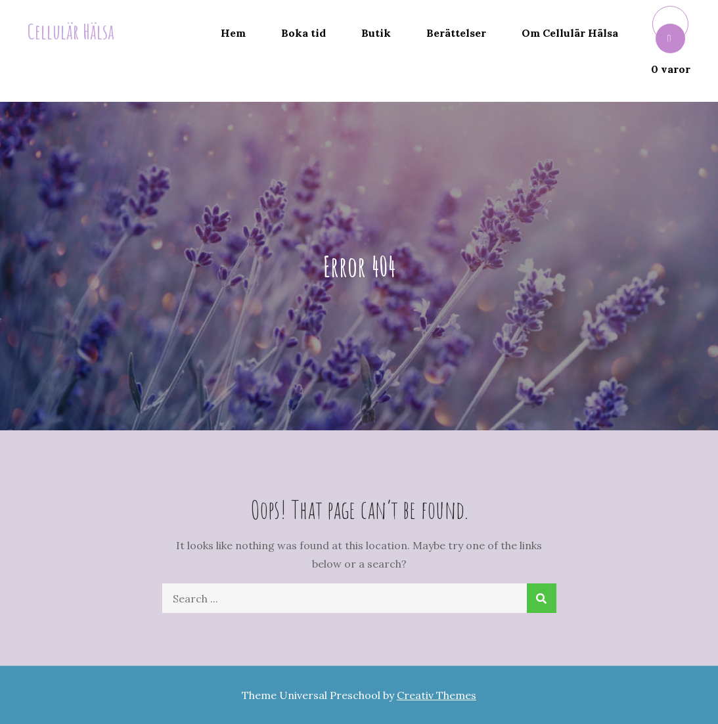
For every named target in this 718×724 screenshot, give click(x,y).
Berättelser (456, 32)
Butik (376, 32)
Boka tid (303, 32)
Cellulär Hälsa (71, 31)
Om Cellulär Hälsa (570, 32)
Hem (233, 32)
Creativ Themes (436, 695)
